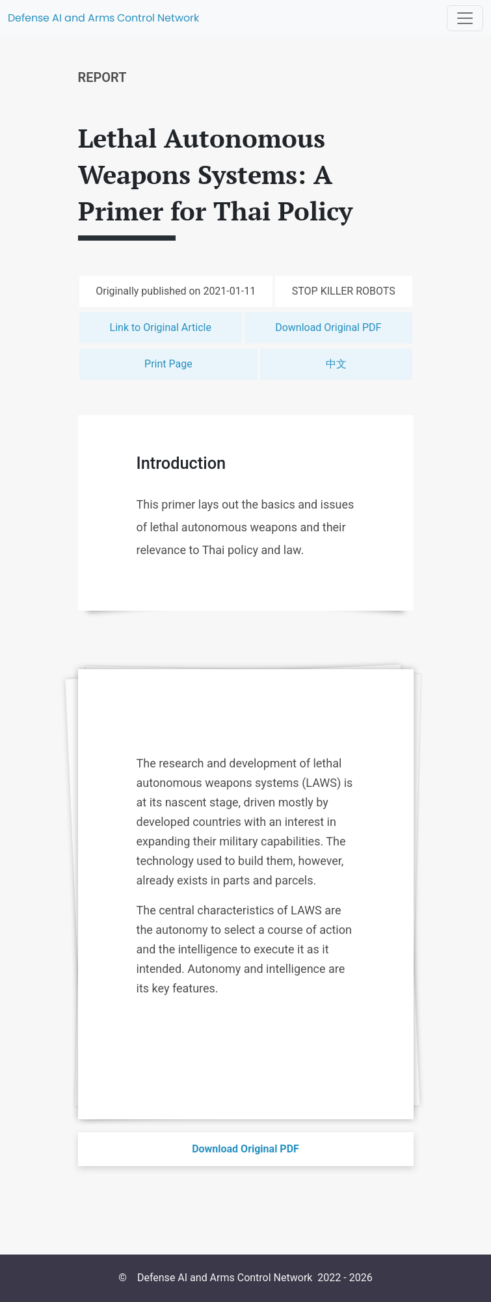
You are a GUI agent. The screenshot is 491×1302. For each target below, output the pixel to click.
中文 (336, 364)
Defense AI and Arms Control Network (103, 17)
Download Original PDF (328, 327)
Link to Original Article (160, 327)
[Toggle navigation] (465, 18)
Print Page (168, 364)
